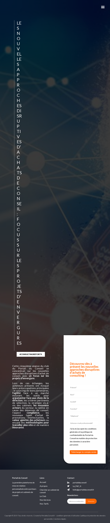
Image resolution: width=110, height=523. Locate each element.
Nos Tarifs (44, 503)
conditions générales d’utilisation (68, 516)
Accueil (43, 482)
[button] (31, 354)
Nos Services (45, 500)
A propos (43, 486)
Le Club (43, 496)
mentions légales (60, 519)
